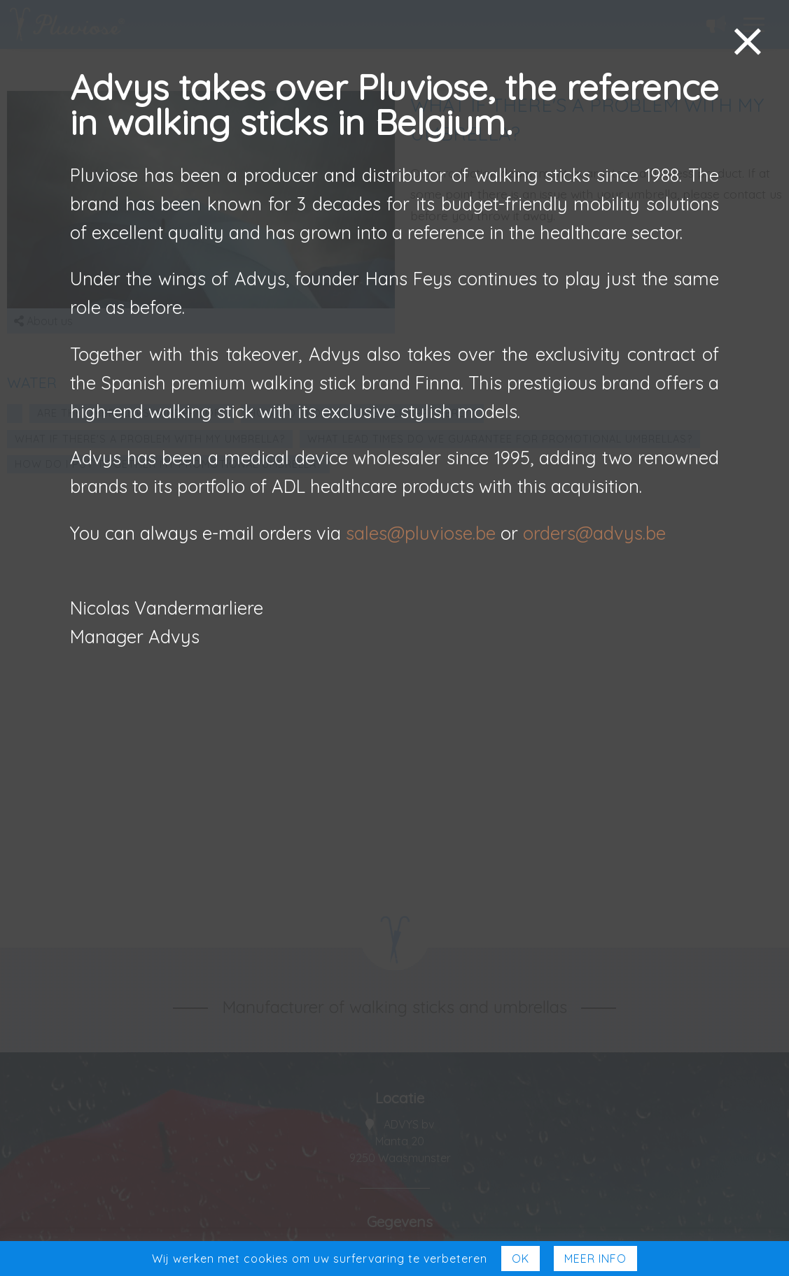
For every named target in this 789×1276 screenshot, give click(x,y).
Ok (520, 1259)
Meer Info (595, 1259)
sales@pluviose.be (421, 533)
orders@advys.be (594, 533)
